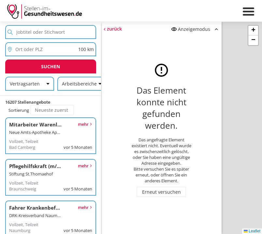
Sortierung (18, 110)
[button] (253, 30)
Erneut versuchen (161, 192)
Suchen (50, 66)
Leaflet (252, 231)
